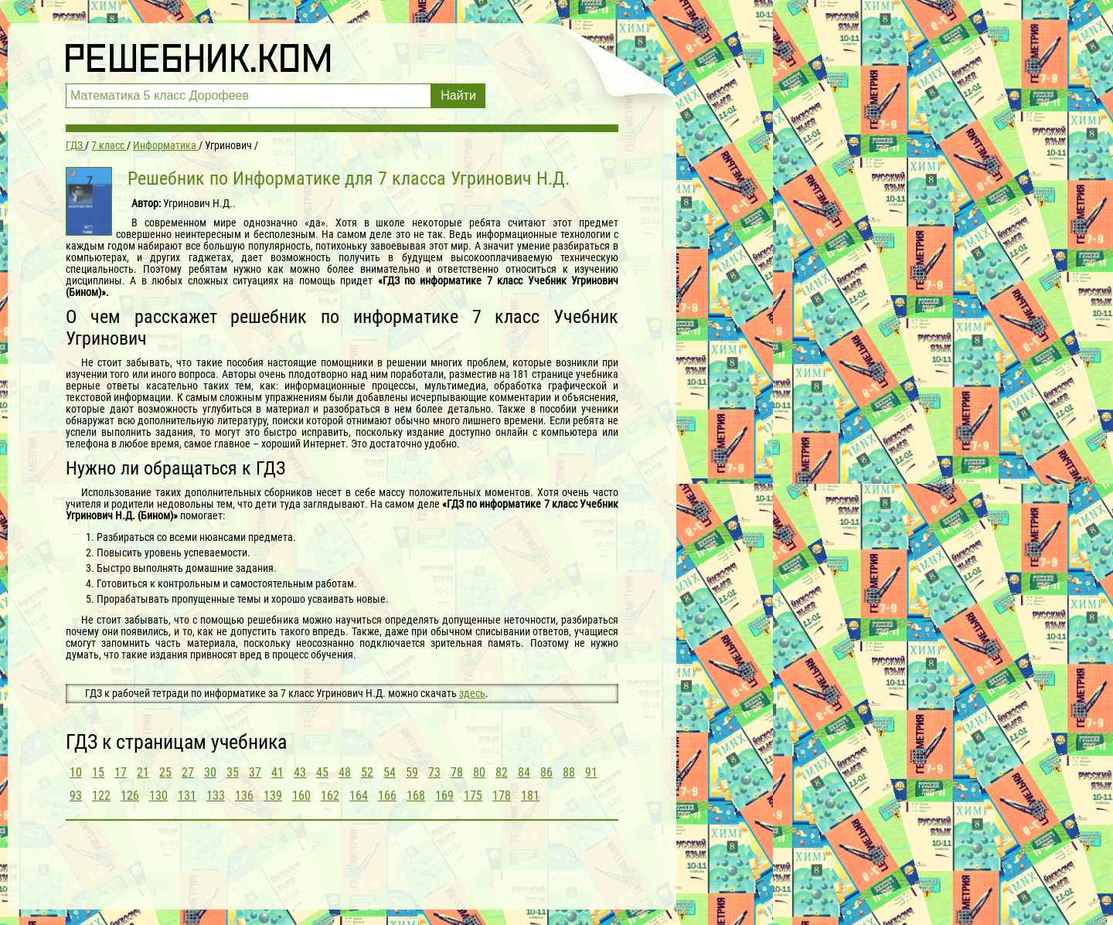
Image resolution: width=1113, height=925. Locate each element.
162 (330, 795)
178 (501, 795)
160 (301, 795)
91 (591, 772)
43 (300, 772)
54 (389, 772)
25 (165, 772)
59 (412, 772)
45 (322, 772)
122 (101, 795)
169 (444, 795)
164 (358, 795)
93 (76, 795)
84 (524, 772)
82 (501, 772)
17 (120, 772)
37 (255, 772)
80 (479, 772)
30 (210, 772)
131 (187, 795)
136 (244, 795)
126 (130, 795)
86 (546, 772)
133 (215, 795)
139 (273, 795)
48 (345, 772)
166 (387, 795)
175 (473, 795)
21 (143, 772)
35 (232, 772)
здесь (472, 693)
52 (367, 772)
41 (277, 772)
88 (569, 772)
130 (158, 795)
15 (98, 772)
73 (434, 772)
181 (530, 795)
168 (416, 795)
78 (457, 772)
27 (188, 772)
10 (76, 772)
